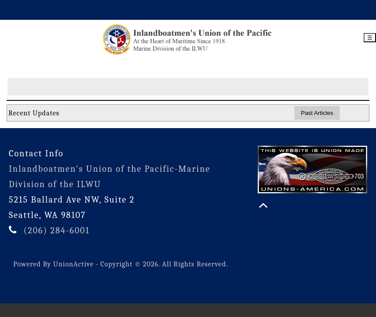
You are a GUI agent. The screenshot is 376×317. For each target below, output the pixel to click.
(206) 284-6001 (56, 230)
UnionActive (73, 264)
